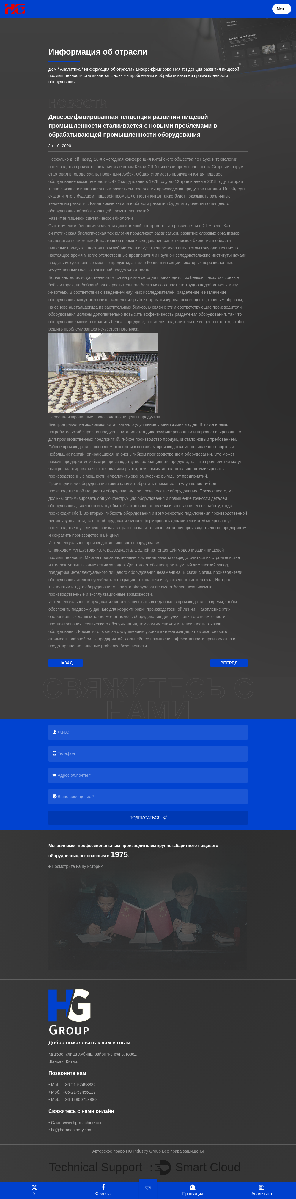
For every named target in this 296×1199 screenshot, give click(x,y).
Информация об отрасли (108, 69)
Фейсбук (103, 1190)
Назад (66, 663)
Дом (52, 69)
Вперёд (229, 663)
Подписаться (148, 818)
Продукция (192, 1190)
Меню (281, 9)
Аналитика (70, 69)
